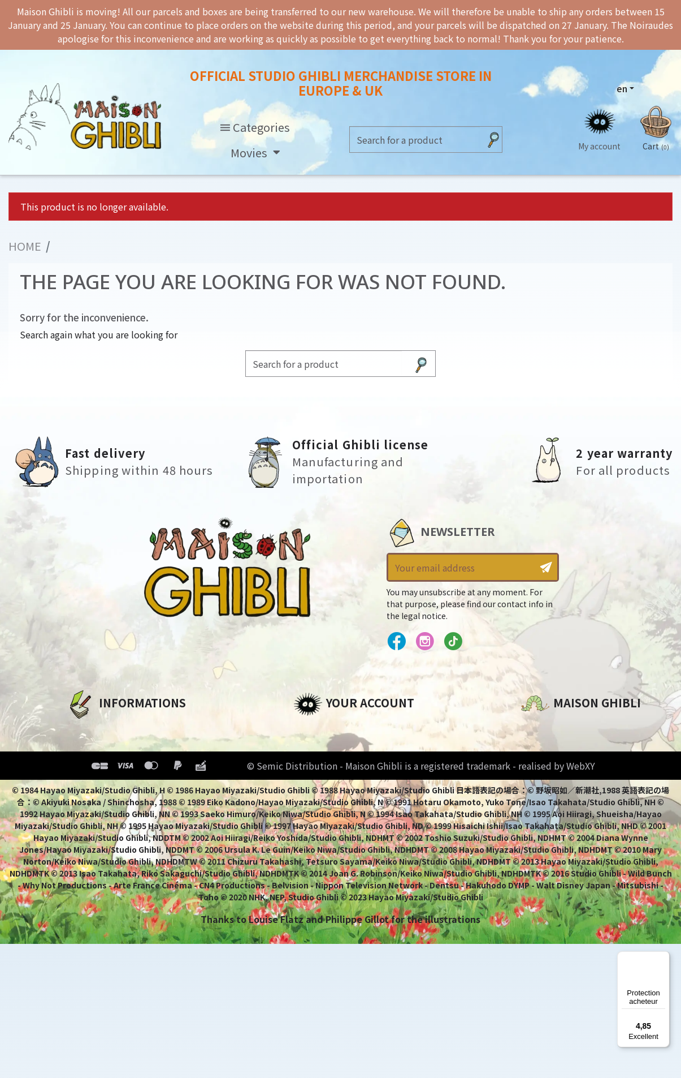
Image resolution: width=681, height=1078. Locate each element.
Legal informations (113, 748)
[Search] (415, 140)
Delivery (85, 806)
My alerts (315, 825)
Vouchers (315, 787)
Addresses (318, 768)
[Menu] (663, 958)
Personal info (325, 729)
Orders (309, 748)
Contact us (546, 850)
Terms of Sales (101, 787)
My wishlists (322, 806)
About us (87, 729)
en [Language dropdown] (622, 88)
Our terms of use (106, 768)
